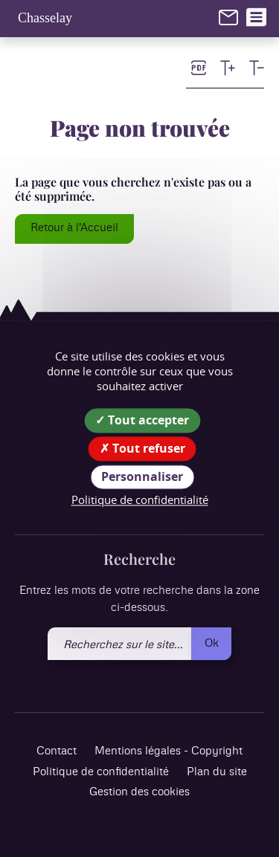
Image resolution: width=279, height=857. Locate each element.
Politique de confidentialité (101, 771)
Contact (56, 751)
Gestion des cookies (139, 792)
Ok (212, 643)
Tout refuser (142, 448)
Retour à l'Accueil (74, 227)
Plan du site (217, 771)
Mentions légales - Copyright (168, 751)
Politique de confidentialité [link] (139, 500)
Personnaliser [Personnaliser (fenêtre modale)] (142, 476)
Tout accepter (142, 420)
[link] (228, 17)
